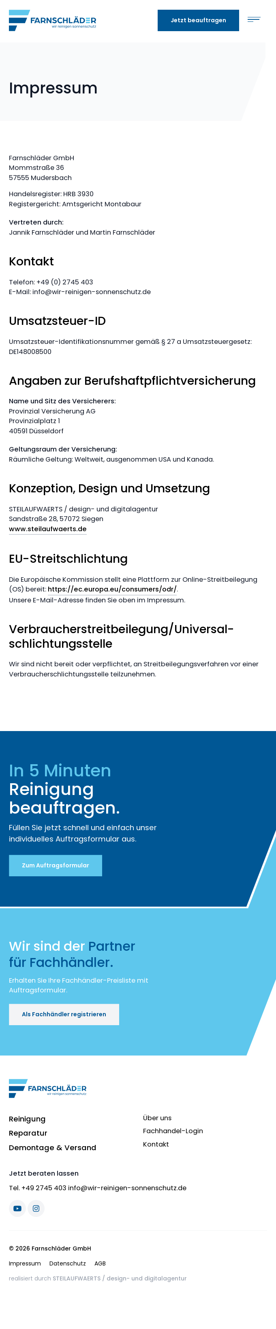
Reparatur (28, 1133)
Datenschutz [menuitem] (67, 1263)
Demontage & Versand (52, 1147)
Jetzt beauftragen (198, 20)
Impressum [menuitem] (25, 1263)
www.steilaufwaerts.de (48, 529)
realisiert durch (98, 1278)
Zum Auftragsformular (55, 865)
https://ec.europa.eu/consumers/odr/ (112, 589)
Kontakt (156, 1144)
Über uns (157, 1118)
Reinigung (27, 1119)
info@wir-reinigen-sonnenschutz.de (127, 1188)
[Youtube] (17, 1208)
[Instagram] (36, 1208)
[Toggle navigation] (254, 20)
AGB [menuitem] (100, 1263)
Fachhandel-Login (173, 1131)
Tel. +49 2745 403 (37, 1188)
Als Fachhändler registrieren (64, 1014)
